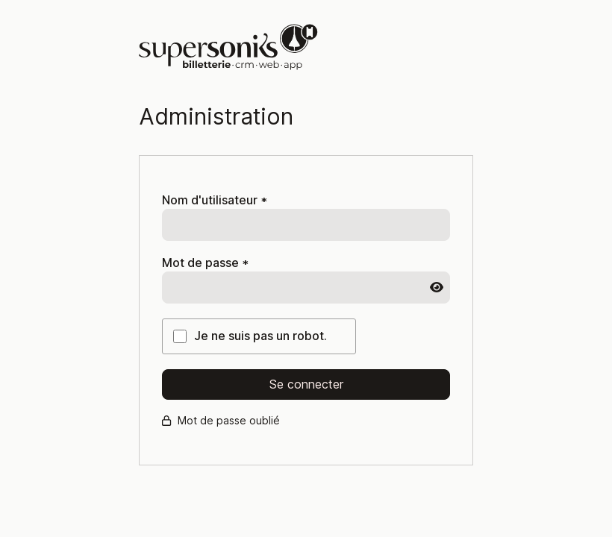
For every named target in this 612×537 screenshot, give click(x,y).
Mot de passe (205, 263)
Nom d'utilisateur (214, 200)
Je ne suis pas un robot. (260, 336)
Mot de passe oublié (221, 421)
